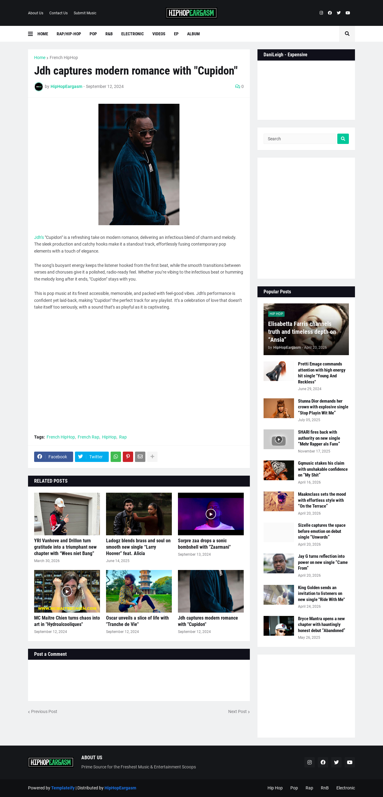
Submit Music (85, 13)
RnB (325, 787)
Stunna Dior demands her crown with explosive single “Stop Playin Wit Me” (323, 407)
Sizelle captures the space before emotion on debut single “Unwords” (322, 531)
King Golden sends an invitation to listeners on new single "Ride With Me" (321, 593)
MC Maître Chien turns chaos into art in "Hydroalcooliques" (67, 621)
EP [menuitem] (176, 33)
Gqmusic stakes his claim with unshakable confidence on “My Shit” (323, 469)
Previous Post (44, 711)
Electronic (345, 787)
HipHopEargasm (120, 787)
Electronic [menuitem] (132, 33)
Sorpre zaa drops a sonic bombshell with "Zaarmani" (204, 544)
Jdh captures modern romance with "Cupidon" (208, 621)
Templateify (63, 787)
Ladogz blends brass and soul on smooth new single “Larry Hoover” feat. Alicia (138, 547)
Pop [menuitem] (93, 33)
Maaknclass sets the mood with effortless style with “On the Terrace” (322, 500)
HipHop (109, 437)
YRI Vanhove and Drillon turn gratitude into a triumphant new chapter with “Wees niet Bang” (65, 547)
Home (39, 57)
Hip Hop (275, 787)
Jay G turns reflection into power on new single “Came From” (323, 562)
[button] (32, 34)
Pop (294, 787)
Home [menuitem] (42, 33)
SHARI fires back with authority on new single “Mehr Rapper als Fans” (319, 438)
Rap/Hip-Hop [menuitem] (69, 33)
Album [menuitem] (193, 33)
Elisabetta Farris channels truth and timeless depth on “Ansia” (302, 331)
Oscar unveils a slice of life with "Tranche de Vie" (137, 621)
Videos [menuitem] (158, 33)
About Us (35, 13)
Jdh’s (39, 237)
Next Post (237, 711)
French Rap (88, 437)
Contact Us (58, 13)
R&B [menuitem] (109, 33)
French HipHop (64, 57)
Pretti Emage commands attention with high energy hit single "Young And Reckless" (322, 373)
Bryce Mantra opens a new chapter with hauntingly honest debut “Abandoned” (321, 624)
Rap (123, 437)
